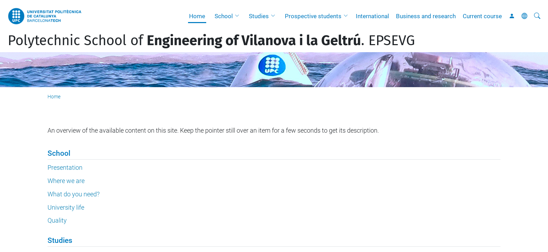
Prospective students (313, 16)
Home (197, 16)
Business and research (426, 16)
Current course (482, 16)
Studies (259, 16)
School (224, 16)
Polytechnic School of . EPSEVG (211, 40)
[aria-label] (537, 16)
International (372, 16)
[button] (239, 16)
